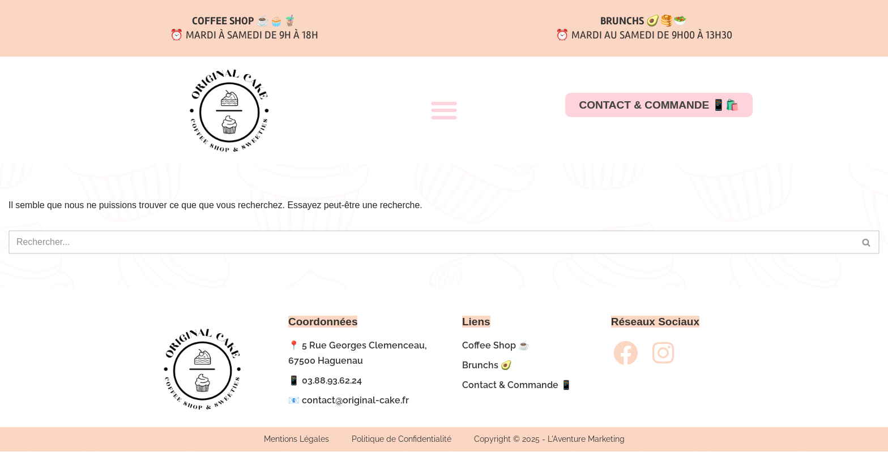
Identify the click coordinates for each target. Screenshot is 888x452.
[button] (443, 110)
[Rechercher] (431, 242)
